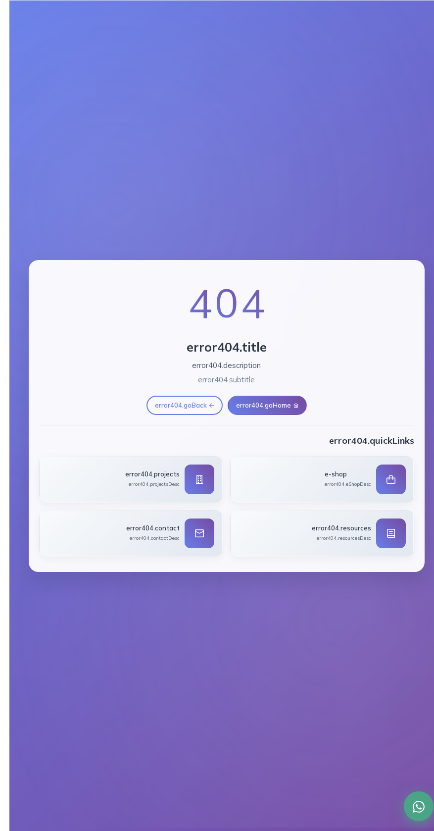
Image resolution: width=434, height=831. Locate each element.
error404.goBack (175, 405)
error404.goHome (258, 405)
